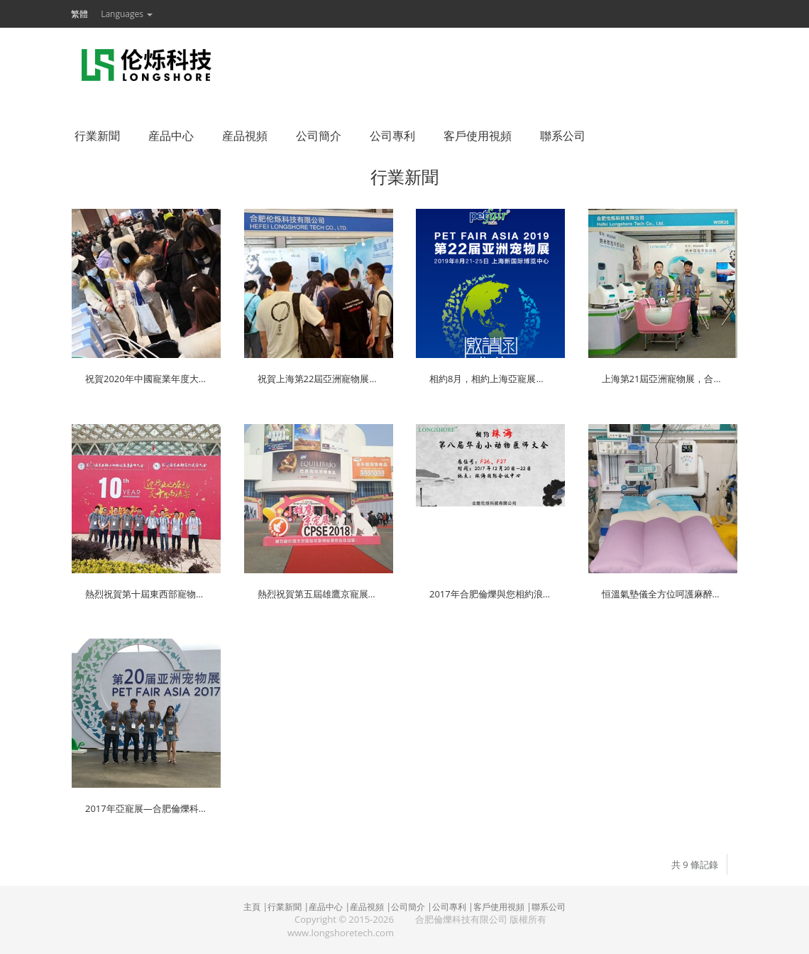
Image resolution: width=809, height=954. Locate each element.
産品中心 (326, 907)
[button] (100, 14)
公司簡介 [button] (318, 135)
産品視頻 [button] (245, 135)
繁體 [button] (79, 14)
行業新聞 (285, 907)
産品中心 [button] (171, 135)
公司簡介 (408, 907)
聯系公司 (549, 907)
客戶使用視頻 (498, 907)
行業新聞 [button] (97, 135)
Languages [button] (127, 14)
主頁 (251, 907)
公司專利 (449, 907)
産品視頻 (367, 907)
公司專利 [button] (392, 135)
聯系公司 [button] (562, 135)
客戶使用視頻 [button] (478, 135)
